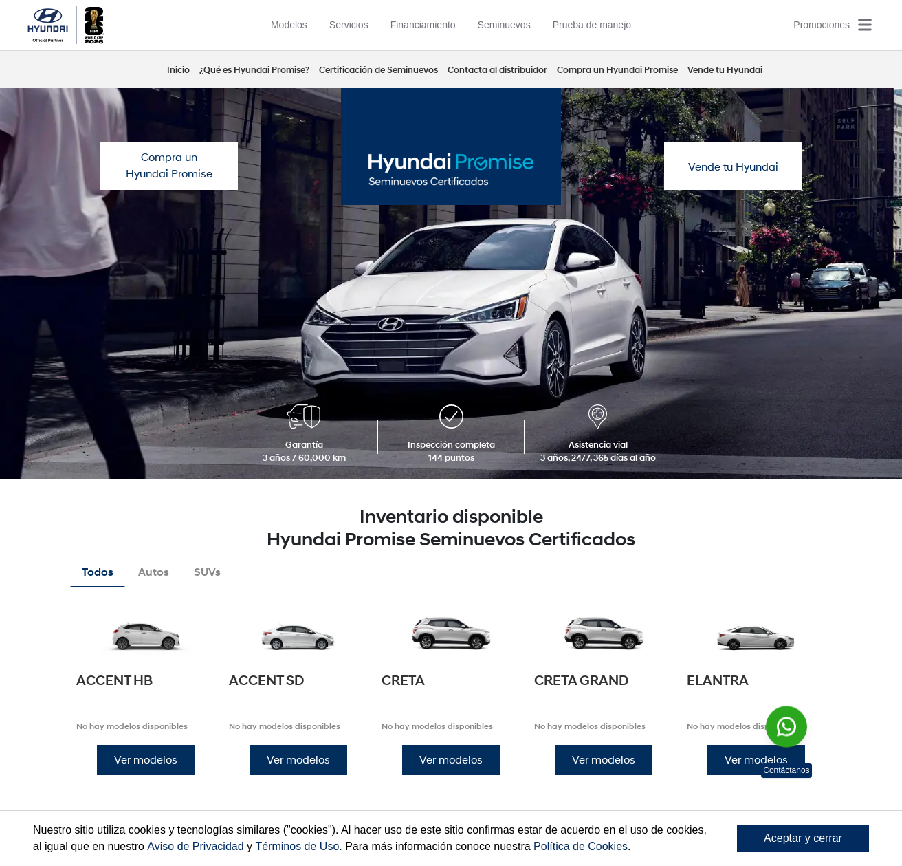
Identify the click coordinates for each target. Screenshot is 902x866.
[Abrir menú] (864, 24)
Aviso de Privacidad (195, 846)
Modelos (289, 24)
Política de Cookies (581, 846)
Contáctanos (786, 770)
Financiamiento (423, 24)
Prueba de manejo (592, 24)
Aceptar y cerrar (803, 838)
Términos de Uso (297, 846)
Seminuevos (504, 24)
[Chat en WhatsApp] (786, 726)
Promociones (821, 24)
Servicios (348, 24)
